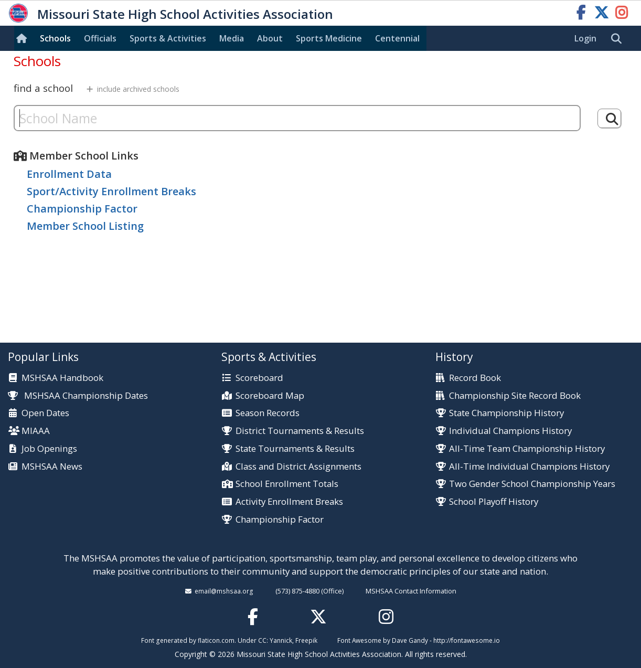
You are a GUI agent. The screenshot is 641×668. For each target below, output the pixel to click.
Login (585, 38)
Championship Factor (82, 209)
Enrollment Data (69, 174)
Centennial (397, 38)
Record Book (475, 378)
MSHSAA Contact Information (411, 591)
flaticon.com (216, 640)
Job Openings (49, 449)
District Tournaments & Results (300, 431)
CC (262, 640)
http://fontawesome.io (466, 640)
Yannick (281, 640)
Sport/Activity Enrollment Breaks (111, 191)
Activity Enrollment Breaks (289, 502)
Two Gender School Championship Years (532, 484)
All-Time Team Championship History (527, 449)
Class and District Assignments (298, 467)
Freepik (306, 640)
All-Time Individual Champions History (529, 467)
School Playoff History (493, 502)
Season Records (268, 413)
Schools (55, 38)
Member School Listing (85, 226)
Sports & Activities (168, 38)
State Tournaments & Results (295, 449)
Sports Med (329, 38)
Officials (100, 38)
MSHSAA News (52, 467)
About (270, 38)
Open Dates (45, 413)
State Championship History (506, 413)
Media (231, 38)
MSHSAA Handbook (62, 378)
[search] (619, 38)
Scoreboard (259, 378)
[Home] (23, 38)
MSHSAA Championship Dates (78, 395)
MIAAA (36, 431)
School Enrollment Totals (287, 484)
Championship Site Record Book (515, 396)
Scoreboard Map (270, 396)
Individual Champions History (510, 431)
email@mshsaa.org (224, 591)
